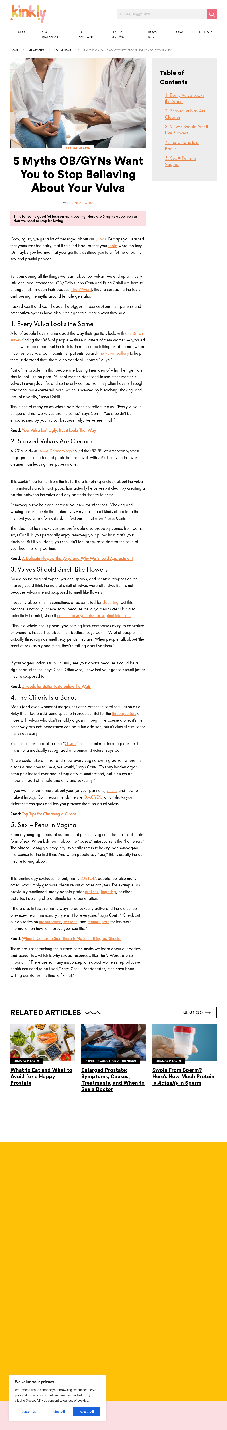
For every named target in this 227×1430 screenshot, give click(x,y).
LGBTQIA (88, 878)
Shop (22, 32)
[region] (57, 1398)
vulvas (101, 239)
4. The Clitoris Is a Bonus (182, 145)
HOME (14, 50)
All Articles (197, 1012)
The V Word (81, 289)
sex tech (70, 922)
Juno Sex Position (36, 1332)
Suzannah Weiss (80, 203)
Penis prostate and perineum (110, 1060)
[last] (9, 1316)
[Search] (212, 14)
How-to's (152, 34)
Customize (29, 1411)
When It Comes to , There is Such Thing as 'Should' (71, 938)
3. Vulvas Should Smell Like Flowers (186, 129)
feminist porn (98, 922)
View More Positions (113, 1375)
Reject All (58, 1411)
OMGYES (92, 797)
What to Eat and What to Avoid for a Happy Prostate (41, 1077)
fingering (108, 891)
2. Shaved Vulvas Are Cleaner (185, 114)
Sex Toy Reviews (118, 34)
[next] (218, 1316)
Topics (204, 32)
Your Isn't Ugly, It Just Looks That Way (59, 430)
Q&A (179, 32)
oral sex (92, 891)
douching (111, 602)
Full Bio (77, 1192)
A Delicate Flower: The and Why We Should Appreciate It (77, 558)
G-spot (70, 743)
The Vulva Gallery (113, 353)
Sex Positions (86, 34)
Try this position (35, 1355)
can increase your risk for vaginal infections (94, 615)
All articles (36, 50)
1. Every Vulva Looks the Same (184, 98)
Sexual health (63, 50)
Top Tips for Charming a (49, 814)
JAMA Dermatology (55, 451)
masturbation (50, 922)
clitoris (112, 790)
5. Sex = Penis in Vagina (180, 161)
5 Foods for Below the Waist (56, 686)
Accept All (87, 1411)
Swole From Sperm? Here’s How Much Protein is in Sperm (183, 1077)
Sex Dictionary (51, 34)
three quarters (124, 713)
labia (112, 245)
